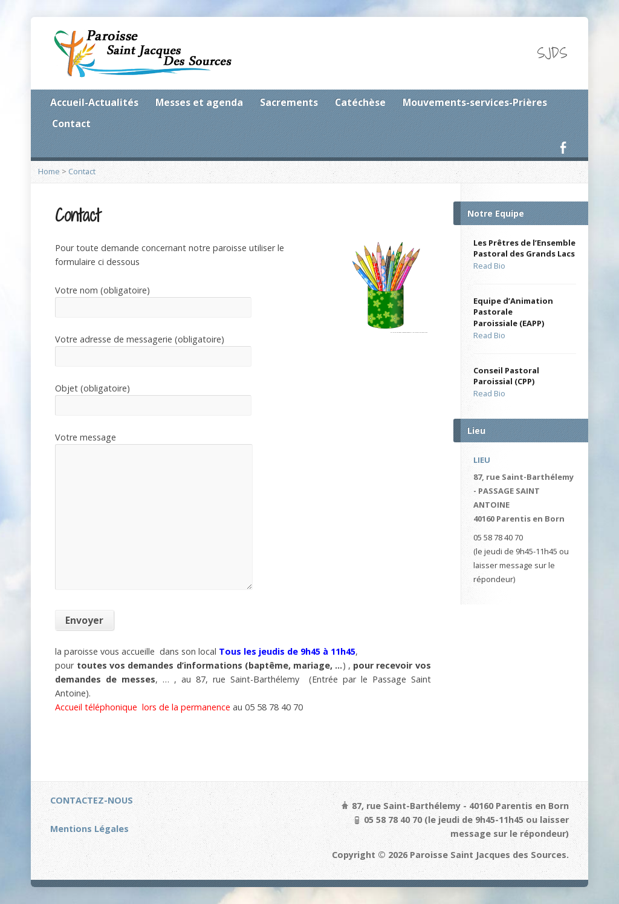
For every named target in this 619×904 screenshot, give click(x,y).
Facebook (563, 147)
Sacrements (289, 102)
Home (49, 171)
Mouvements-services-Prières (475, 102)
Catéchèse (360, 102)
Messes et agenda (199, 102)
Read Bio (489, 265)
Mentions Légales (89, 828)
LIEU (481, 459)
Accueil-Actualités (94, 102)
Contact (71, 123)
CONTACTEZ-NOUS (91, 800)
